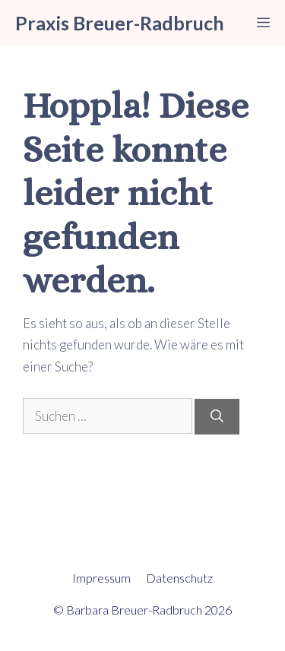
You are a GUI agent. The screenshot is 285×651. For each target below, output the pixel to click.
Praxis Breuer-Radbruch (119, 22)
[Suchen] (217, 417)
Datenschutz (179, 577)
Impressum (101, 577)
